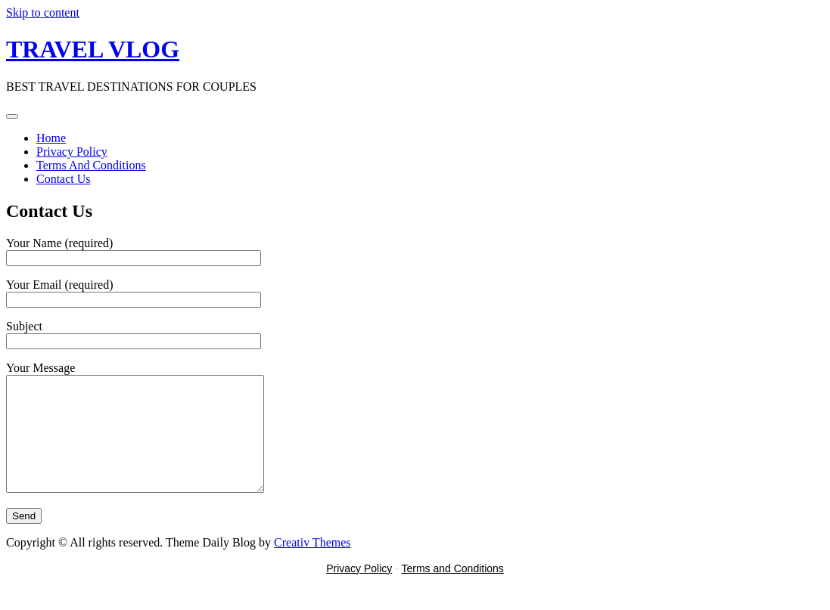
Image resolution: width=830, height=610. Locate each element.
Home (51, 138)
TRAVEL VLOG (92, 49)
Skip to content (42, 12)
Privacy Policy (71, 151)
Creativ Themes (312, 565)
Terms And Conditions (91, 165)
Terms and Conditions (452, 591)
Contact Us (63, 178)
